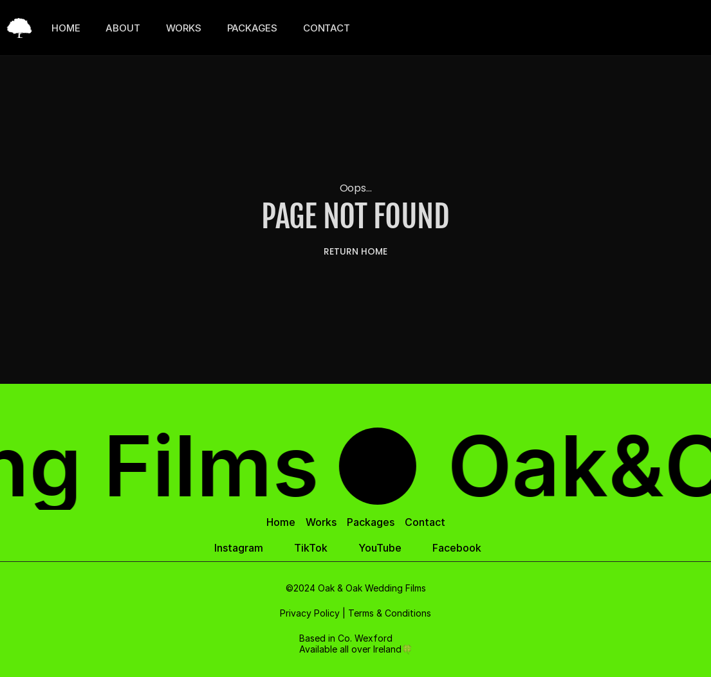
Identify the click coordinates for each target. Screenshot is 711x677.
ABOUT (123, 28)
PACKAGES (252, 28)
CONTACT (326, 28)
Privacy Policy (310, 613)
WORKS (183, 28)
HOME (65, 28)
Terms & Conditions (389, 613)
